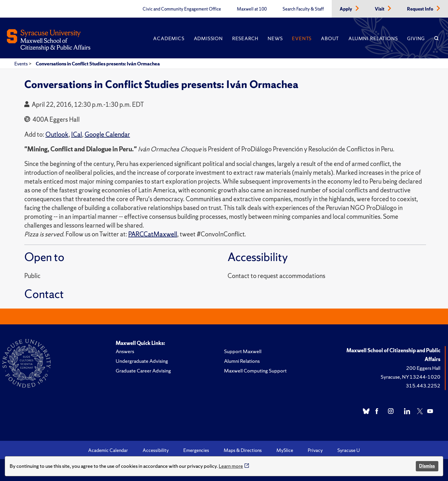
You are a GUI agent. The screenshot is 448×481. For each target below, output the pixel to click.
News (275, 38)
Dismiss (427, 466)
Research (245, 38)
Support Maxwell (242, 351)
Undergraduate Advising (142, 361)
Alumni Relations (373, 38)
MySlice (284, 450)
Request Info (420, 9)
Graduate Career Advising (143, 370)
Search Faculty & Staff (303, 9)
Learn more (231, 466)
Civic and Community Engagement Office (182, 9)
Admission (208, 38)
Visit (380, 9)
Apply (346, 9)
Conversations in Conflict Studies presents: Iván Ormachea (98, 63)
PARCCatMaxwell (152, 234)
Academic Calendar (108, 450)
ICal (76, 134)
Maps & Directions (243, 450)
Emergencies (196, 450)
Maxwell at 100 (252, 9)
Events (302, 38)
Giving (416, 38)
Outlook (57, 134)
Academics (168, 38)
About (330, 38)
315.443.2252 (423, 385)
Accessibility (156, 450)
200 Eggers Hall (423, 368)
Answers (125, 351)
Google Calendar (107, 134)
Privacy (315, 450)
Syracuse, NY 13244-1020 (410, 376)
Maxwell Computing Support (255, 370)
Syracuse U (348, 450)
